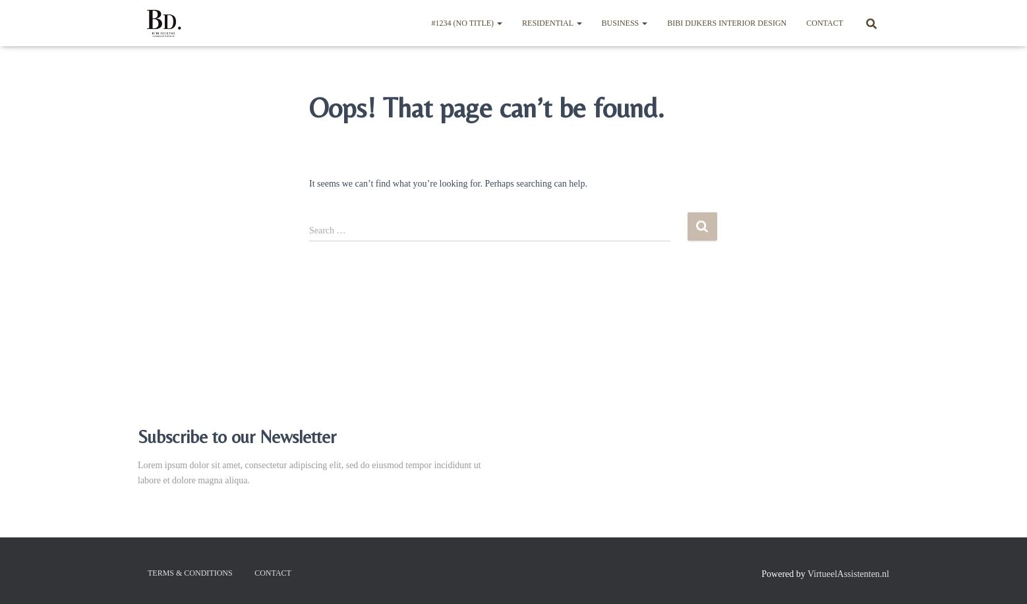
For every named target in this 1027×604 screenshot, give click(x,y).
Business (625, 23)
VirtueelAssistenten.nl (848, 574)
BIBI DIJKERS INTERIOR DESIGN (726, 23)
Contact (824, 23)
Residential (552, 23)
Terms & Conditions (190, 573)
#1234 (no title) (467, 23)
